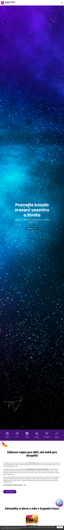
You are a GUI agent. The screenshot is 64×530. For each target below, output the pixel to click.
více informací (18, 528)
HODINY (32, 228)
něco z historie (10, 491)
